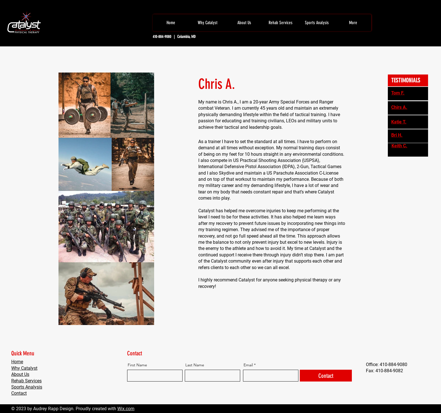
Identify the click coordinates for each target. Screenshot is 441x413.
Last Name (194, 365)
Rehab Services (26, 380)
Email (248, 365)
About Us (20, 374)
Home (17, 361)
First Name (137, 365)
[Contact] (326, 376)
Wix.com (125, 408)
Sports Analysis (26, 387)
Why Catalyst (24, 368)
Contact (19, 393)
